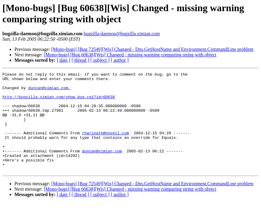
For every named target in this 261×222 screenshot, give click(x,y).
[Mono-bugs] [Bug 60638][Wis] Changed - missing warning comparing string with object (130, 54)
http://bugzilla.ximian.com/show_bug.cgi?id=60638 (58, 102)
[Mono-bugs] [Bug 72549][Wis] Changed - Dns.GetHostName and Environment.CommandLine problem (152, 49)
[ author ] (120, 60)
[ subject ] (100, 60)
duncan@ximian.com (102, 167)
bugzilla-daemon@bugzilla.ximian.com (121, 33)
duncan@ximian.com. (49, 91)
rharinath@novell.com (105, 145)
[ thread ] (80, 60)
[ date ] (63, 60)
